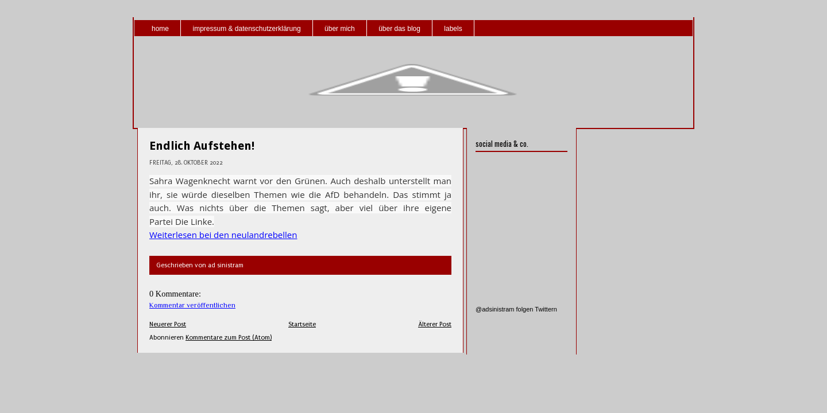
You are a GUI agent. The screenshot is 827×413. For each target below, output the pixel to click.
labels (453, 29)
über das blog (399, 29)
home (160, 29)
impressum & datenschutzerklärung (246, 29)
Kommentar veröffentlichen (192, 305)
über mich (339, 29)
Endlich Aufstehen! (201, 146)
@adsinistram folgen (504, 309)
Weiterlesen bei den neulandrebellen (223, 234)
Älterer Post (434, 324)
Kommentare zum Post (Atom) (229, 337)
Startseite (302, 324)
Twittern (546, 309)
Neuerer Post (167, 324)
